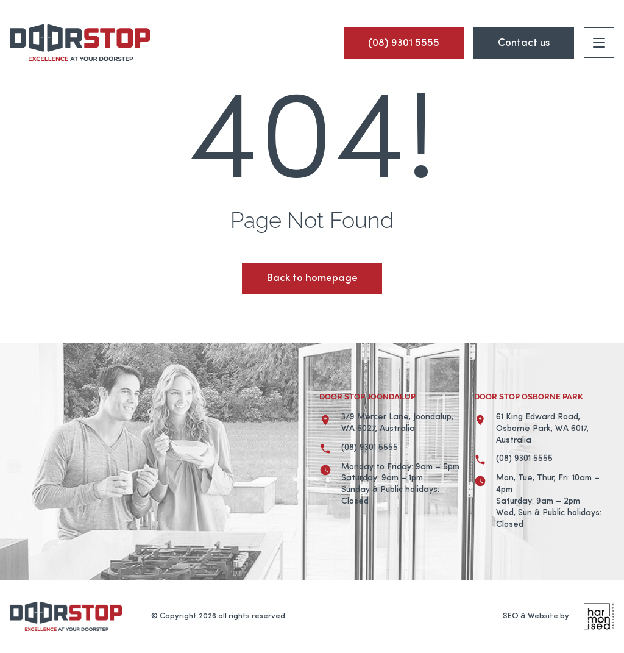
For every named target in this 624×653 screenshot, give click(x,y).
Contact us (524, 43)
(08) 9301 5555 (369, 447)
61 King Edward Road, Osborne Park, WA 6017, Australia (542, 429)
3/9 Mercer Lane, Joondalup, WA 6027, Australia (397, 423)
